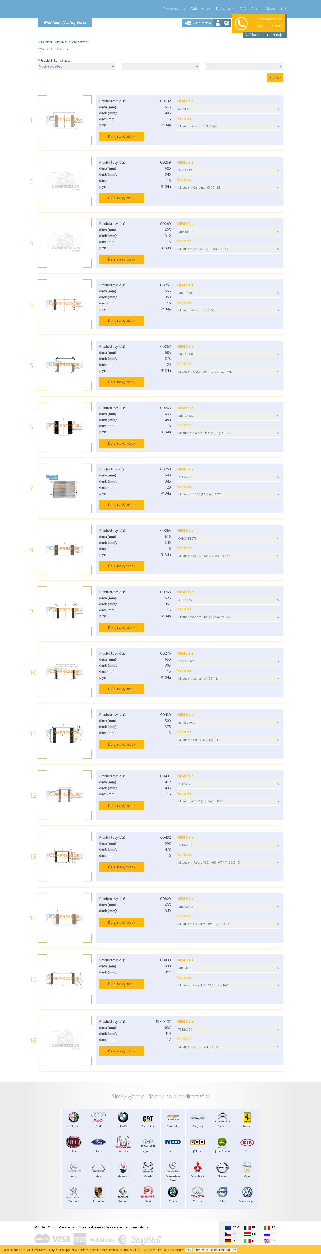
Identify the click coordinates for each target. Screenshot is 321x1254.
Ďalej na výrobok (121, 136)
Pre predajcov (174, 8)
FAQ (242, 8)
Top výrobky (225, 8)
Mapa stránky (276, 8)
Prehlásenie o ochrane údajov (127, 1227)
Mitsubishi (45, 42)
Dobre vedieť (200, 8)
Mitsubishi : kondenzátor (71, 42)
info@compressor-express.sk (261, 28)
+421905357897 (269, 22)
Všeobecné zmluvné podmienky (81, 1227)
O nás (255, 8)
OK (188, 1250)
